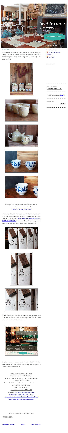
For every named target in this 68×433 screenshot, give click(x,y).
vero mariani (51, 57)
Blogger (62, 95)
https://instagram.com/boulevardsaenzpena (21, 399)
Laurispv (49, 54)
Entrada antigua (36, 424)
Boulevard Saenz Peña (53, 52)
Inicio (23, 424)
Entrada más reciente (8, 424)
